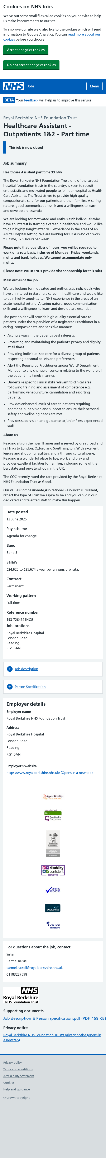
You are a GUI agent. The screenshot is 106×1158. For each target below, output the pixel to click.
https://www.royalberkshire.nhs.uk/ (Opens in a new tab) (49, 773)
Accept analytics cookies (26, 50)
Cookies (8, 1083)
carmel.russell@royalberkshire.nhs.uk (34, 968)
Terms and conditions (18, 1069)
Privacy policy (12, 1062)
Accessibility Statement (18, 1076)
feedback (31, 100)
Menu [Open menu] (94, 86)
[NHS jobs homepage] (18, 86)
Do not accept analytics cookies (31, 65)
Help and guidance (16, 1089)
